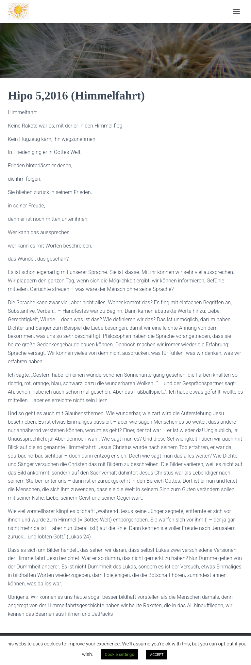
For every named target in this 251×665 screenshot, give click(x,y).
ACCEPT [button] (156, 655)
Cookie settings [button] (119, 654)
